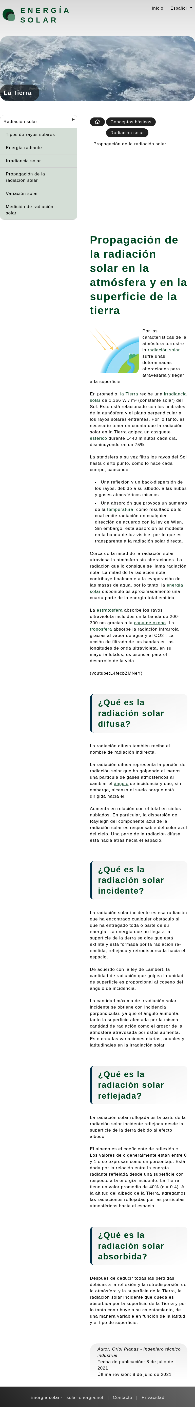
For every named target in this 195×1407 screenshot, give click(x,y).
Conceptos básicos (130, 121)
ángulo (121, 783)
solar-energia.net (85, 1397)
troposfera (101, 629)
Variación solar (22, 193)
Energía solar (45, 15)
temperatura (120, 509)
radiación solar (164, 349)
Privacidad (153, 1397)
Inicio (157, 8)
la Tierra (129, 393)
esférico (98, 438)
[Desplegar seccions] (71, 121)
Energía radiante (24, 147)
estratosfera (110, 610)
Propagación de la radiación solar (25, 177)
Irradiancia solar (23, 160)
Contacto (122, 1397)
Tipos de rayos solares (30, 134)
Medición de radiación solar (29, 209)
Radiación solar (20, 121)
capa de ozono (150, 622)
